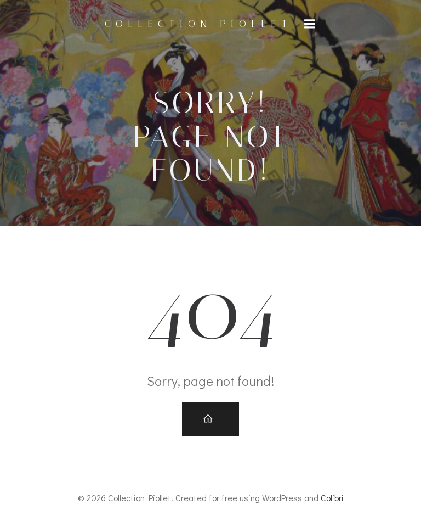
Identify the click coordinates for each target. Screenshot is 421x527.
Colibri (332, 497)
